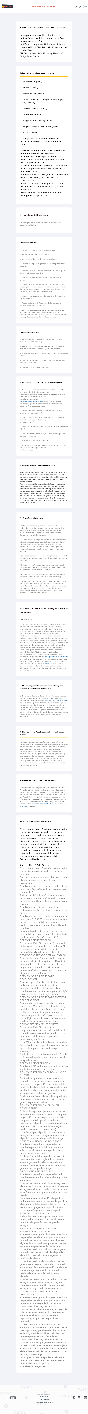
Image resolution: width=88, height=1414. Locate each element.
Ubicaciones (41, 6)
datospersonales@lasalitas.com (31, 401)
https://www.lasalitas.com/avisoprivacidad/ (41, 856)
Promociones (51, 6)
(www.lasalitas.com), (38, 174)
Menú (34, 6)
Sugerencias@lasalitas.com (34, 859)
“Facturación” (43, 177)
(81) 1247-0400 (48, 664)
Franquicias (37, 180)
